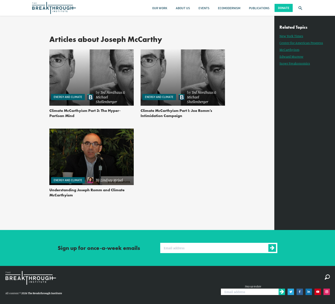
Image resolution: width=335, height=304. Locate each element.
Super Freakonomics (294, 63)
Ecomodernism (229, 8)
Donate (283, 8)
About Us (183, 8)
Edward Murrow (291, 56)
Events (203, 8)
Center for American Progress (301, 43)
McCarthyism (289, 49)
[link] (108, 97)
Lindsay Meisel (111, 180)
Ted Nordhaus (111, 92)
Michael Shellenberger (106, 99)
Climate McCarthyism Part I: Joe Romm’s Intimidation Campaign (176, 113)
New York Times (291, 36)
